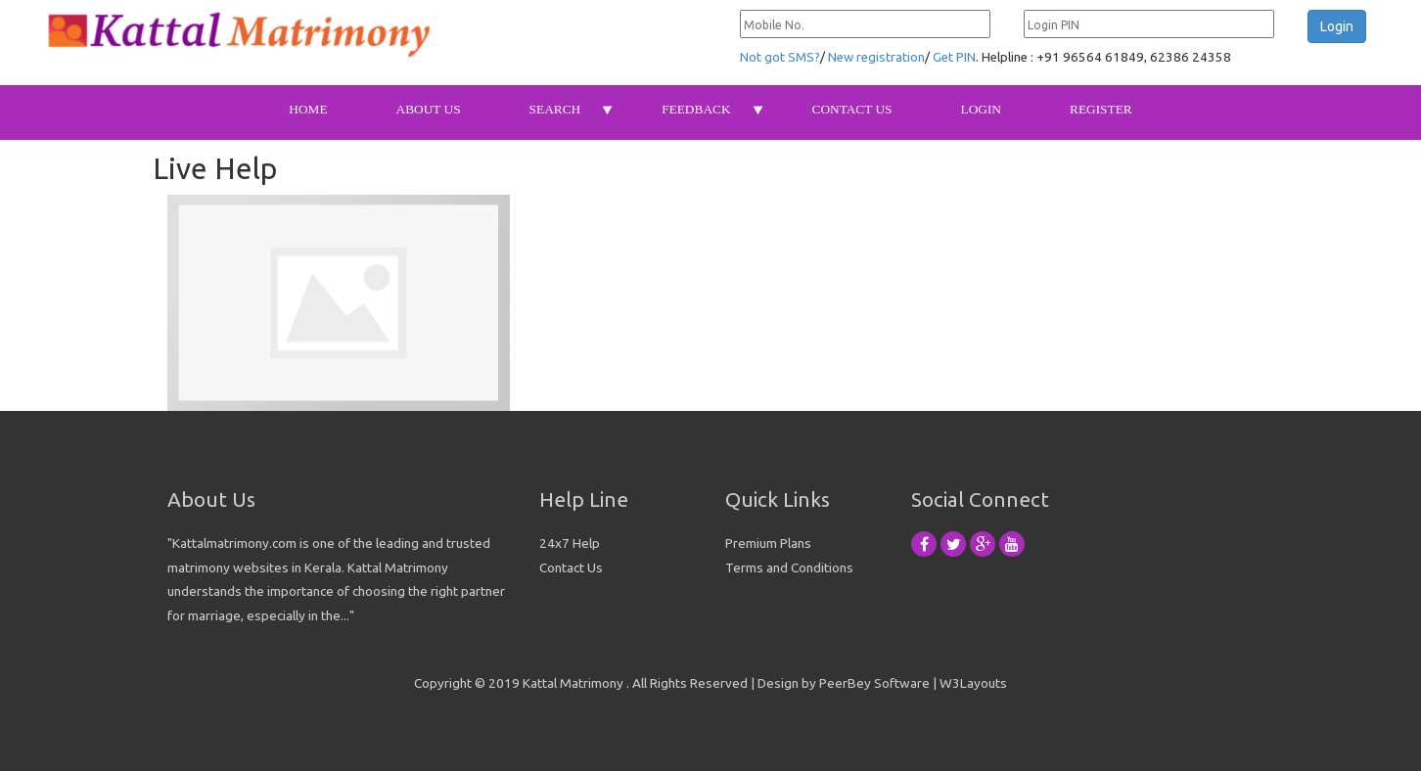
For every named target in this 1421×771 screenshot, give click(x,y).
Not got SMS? (780, 57)
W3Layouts (973, 683)
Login (981, 109)
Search (555, 109)
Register (1101, 109)
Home (308, 109)
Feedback (696, 109)
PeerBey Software (874, 683)
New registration (876, 57)
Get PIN (954, 57)
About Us (428, 109)
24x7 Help (569, 543)
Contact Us (852, 109)
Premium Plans (768, 543)
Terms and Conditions (789, 567)
